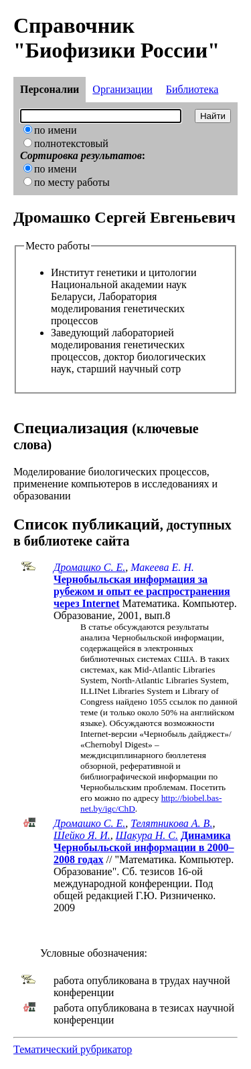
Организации (122, 89)
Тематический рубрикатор (72, 1049)
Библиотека (192, 89)
